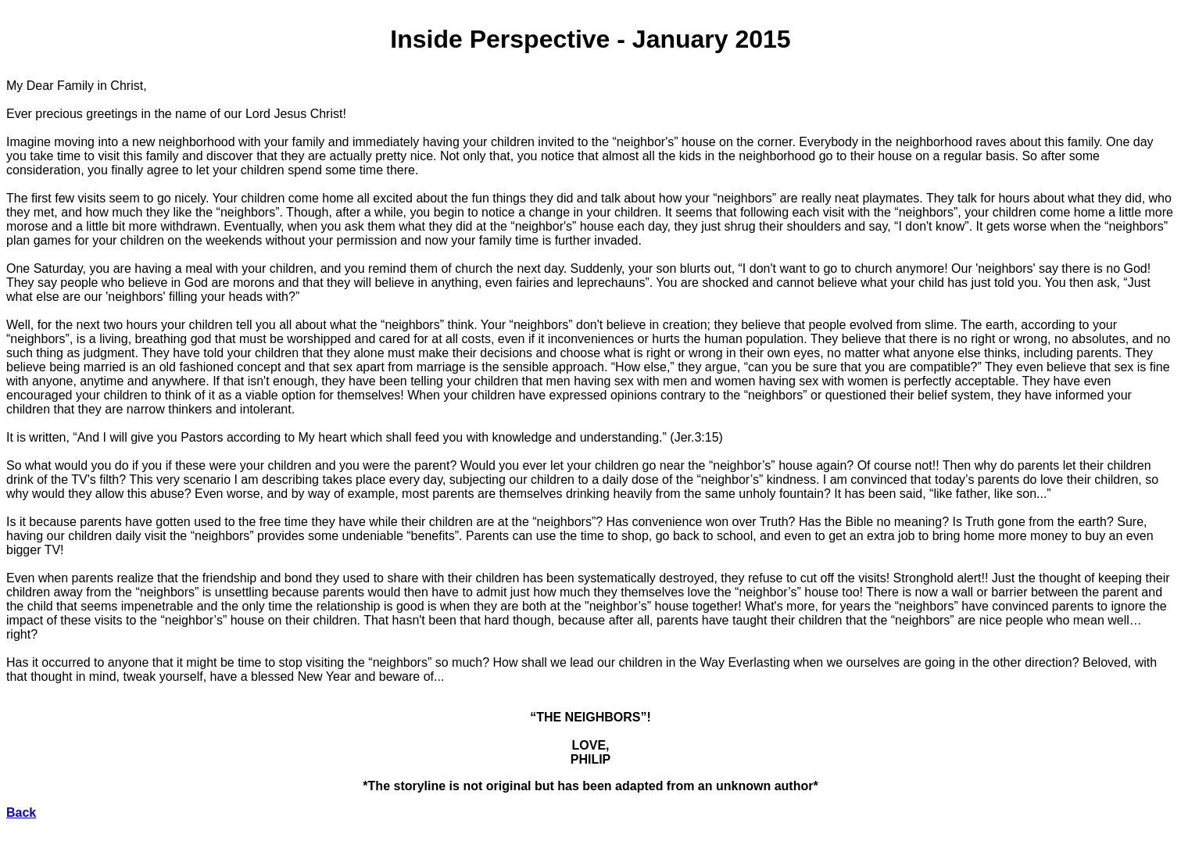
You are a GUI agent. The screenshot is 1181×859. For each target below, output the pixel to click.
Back (21, 812)
